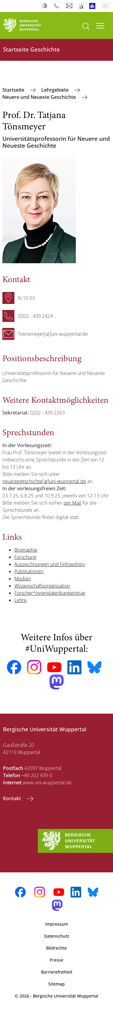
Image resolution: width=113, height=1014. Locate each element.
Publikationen (28, 571)
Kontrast (46, 6)
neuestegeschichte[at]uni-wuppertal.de (44, 481)
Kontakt (12, 798)
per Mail (72, 503)
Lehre (20, 600)
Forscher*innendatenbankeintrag (49, 593)
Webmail (70, 6)
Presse (56, 960)
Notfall (81, 6)
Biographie (25, 550)
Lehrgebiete (55, 90)
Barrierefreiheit (56, 972)
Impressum (56, 924)
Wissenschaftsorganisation (42, 585)
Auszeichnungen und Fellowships (49, 564)
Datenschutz (56, 936)
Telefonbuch (58, 6)
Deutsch (107, 6)
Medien (22, 578)
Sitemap (56, 984)
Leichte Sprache (93, 6)
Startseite (13, 90)
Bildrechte (56, 948)
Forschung (25, 557)
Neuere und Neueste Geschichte (39, 97)
